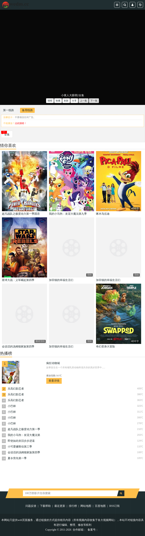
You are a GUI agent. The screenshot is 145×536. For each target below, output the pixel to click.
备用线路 (27, 110)
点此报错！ (20, 123)
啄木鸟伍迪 (103, 213)
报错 (50, 100)
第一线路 (8, 110)
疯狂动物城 (53, 363)
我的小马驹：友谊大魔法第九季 (68, 213)
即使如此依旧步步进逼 (21, 440)
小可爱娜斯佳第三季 (20, 446)
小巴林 (12, 406)
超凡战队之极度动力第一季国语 (21, 213)
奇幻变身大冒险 (105, 346)
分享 (74, 100)
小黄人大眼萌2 (70, 95)
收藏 (58, 100)
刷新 (66, 100)
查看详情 (54, 380)
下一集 (93, 100)
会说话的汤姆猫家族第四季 (18, 346)
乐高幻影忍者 (16, 388)
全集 (7, 134)
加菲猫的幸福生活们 (61, 280)
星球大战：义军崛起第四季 (18, 280)
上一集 (83, 100)
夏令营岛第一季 (17, 458)
